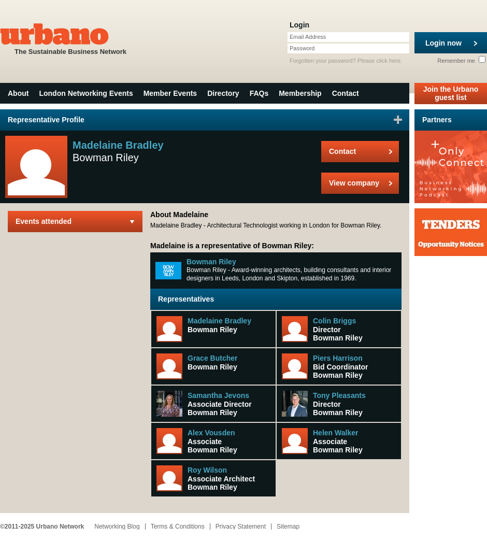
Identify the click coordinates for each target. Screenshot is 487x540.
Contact (345, 93)
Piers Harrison (338, 358)
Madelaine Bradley (219, 321)
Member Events (170, 93)
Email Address (308, 37)
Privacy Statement (241, 526)
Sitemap (288, 526)
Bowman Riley (211, 262)
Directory (223, 93)
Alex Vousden (211, 433)
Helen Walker (335, 433)
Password (302, 48)
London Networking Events (86, 93)
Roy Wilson (207, 470)
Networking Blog (116, 526)
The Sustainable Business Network (70, 38)
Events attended (43, 221)
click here (388, 61)
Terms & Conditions (178, 526)
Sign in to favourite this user (398, 120)
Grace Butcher (212, 358)
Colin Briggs (334, 321)
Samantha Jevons (218, 395)
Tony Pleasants (339, 395)
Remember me (461, 61)
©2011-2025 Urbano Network (42, 526)
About (18, 93)
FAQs (259, 93)
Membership (300, 93)
